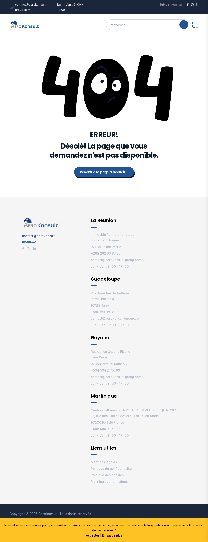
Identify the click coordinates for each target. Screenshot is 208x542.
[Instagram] (192, 4)
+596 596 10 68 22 (105, 429)
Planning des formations (109, 482)
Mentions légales (104, 462)
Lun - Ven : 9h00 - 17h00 (110, 266)
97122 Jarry (100, 305)
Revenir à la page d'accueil (104, 172)
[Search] (183, 24)
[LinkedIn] (197, 4)
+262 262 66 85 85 (106, 253)
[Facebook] (188, 4)
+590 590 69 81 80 (106, 312)
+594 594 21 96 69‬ (105, 370)
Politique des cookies (107, 475)
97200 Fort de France (107, 422)
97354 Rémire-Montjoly (109, 364)
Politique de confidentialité (111, 469)
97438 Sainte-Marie (106, 247)
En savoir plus (112, 535)
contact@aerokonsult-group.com (31, 7)
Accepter (92, 535)
